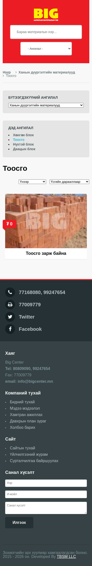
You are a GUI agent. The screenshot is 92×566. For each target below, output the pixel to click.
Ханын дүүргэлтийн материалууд (45, 72)
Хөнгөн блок (23, 135)
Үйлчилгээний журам (29, 454)
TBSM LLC (66, 556)
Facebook (30, 329)
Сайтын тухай (22, 448)
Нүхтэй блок (23, 144)
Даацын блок (24, 149)
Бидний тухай (22, 402)
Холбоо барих (22, 427)
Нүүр (7, 72)
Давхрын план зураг (28, 421)
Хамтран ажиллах (26, 415)
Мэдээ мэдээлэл (25, 408)
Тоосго (19, 140)
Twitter (27, 317)
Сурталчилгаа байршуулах (34, 461)
